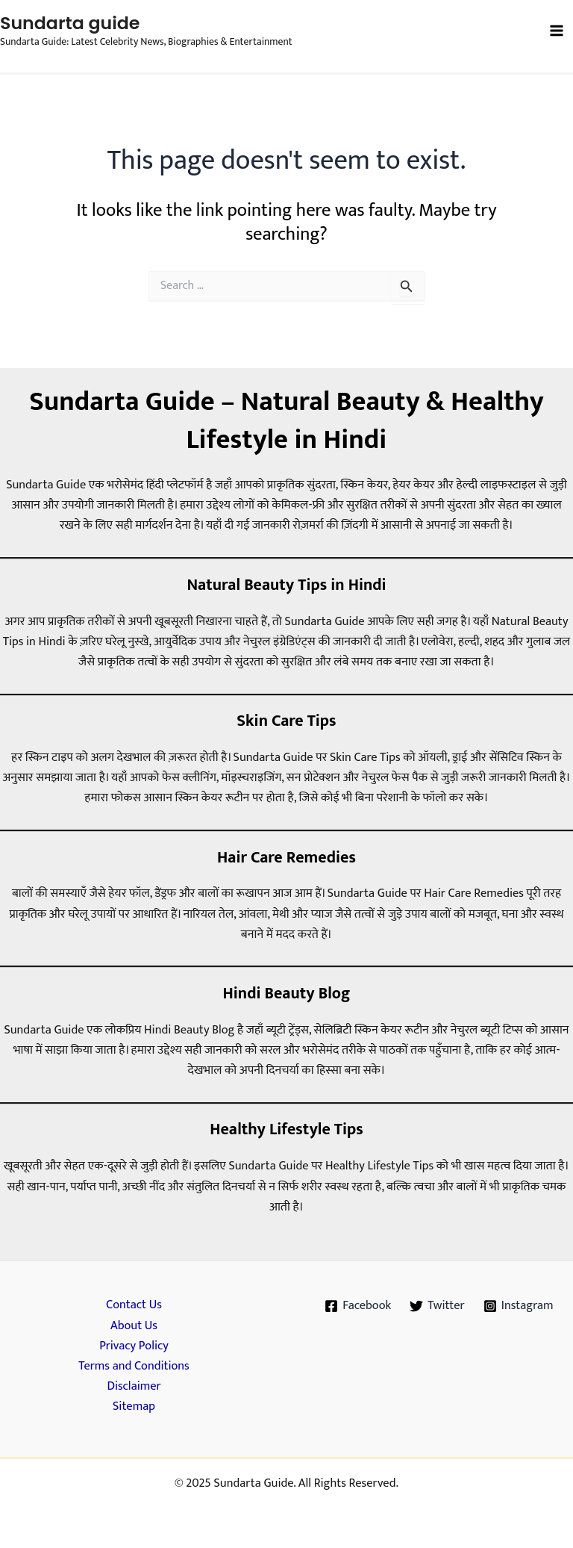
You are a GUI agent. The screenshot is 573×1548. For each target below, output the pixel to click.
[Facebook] (358, 1306)
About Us (133, 1326)
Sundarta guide (70, 22)
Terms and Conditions (134, 1366)
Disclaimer (133, 1386)
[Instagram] (518, 1306)
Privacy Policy (134, 1346)
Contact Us (134, 1305)
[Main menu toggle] (556, 31)
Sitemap (134, 1406)
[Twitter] (437, 1306)
